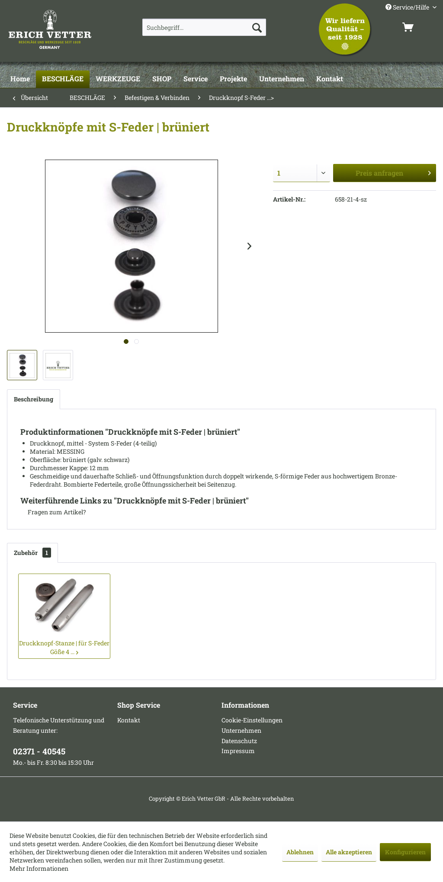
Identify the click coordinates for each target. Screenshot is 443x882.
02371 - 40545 (39, 751)
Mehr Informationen (39, 868)
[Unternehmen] (281, 79)
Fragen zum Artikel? (53, 512)
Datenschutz (239, 741)
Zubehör (32, 552)
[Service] (195, 79)
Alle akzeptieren (349, 852)
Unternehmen (241, 730)
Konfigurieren (405, 852)
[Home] (20, 79)
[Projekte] (233, 79)
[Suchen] (257, 27)
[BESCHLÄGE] (63, 79)
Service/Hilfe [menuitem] (407, 7)
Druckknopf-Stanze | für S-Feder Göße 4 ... (64, 647)
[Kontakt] (329, 79)
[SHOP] (161, 79)
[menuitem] (204, 27)
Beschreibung (33, 399)
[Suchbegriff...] (204, 27)
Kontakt (128, 720)
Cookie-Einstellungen (252, 720)
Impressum (238, 751)
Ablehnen (300, 852)
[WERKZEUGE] (118, 79)
